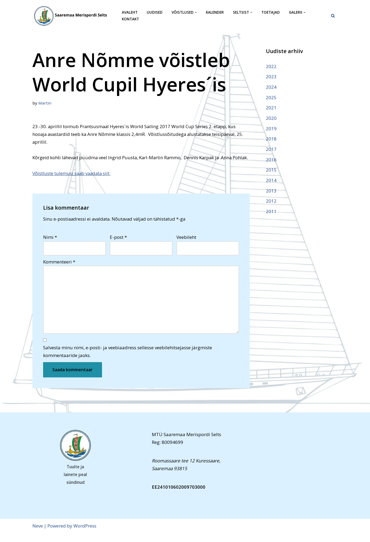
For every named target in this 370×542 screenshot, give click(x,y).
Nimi (50, 245)
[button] (196, 12)
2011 (271, 212)
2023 (271, 76)
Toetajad (270, 12)
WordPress (84, 535)
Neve (37, 535)
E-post (118, 245)
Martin (45, 103)
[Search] (333, 16)
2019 (271, 129)
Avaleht (130, 12)
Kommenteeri (59, 270)
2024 (271, 87)
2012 (271, 202)
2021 (271, 108)
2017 (271, 150)
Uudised (155, 12)
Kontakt (130, 19)
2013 (271, 191)
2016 (271, 160)
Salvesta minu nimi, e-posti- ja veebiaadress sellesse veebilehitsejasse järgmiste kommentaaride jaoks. (127, 360)
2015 (271, 171)
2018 (271, 139)
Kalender (215, 12)
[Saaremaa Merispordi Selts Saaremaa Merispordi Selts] (72, 16)
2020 (271, 118)
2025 (271, 97)
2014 (271, 181)
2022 (271, 66)
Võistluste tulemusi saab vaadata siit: (72, 181)
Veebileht (186, 245)
